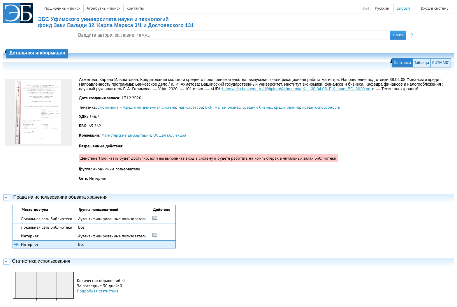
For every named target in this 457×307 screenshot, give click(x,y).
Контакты (135, 8)
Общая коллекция (169, 135)
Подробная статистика (97, 291)
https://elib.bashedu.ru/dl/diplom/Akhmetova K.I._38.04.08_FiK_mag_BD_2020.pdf (296, 89)
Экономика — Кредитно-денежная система (137, 107)
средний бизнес (257, 107)
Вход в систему (435, 8)
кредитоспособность (321, 107)
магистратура (190, 107)
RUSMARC (440, 62)
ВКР (208, 107)
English (403, 8)
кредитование (287, 107)
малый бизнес (227, 107)
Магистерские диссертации (126, 135)
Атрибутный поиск (103, 8)
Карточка (402, 62)
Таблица (421, 62)
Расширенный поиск (61, 8)
